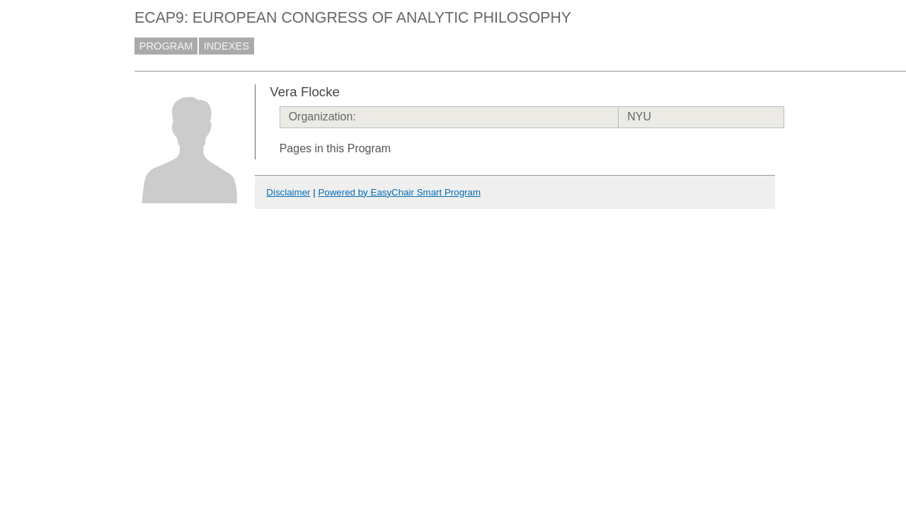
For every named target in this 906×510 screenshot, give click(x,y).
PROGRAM (166, 46)
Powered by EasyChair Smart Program (399, 192)
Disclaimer (288, 192)
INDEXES (226, 46)
